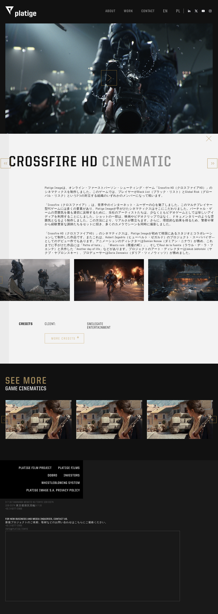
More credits (65, 338)
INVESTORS (72, 475)
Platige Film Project (35, 468)
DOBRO (52, 475)
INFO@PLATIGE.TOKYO (16, 529)
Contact (148, 11)
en (165, 11)
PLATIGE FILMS (69, 468)
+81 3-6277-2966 (13, 509)
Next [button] (213, 419)
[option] (35, 280)
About (110, 11)
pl (178, 11)
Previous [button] (5, 419)
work (128, 11)
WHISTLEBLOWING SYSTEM (61, 483)
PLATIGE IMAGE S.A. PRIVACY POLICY (53, 490)
